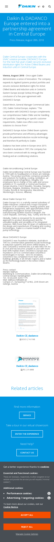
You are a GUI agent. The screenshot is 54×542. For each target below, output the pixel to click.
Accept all (27, 515)
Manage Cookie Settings (27, 534)
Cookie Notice (10, 507)
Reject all (27, 526)
